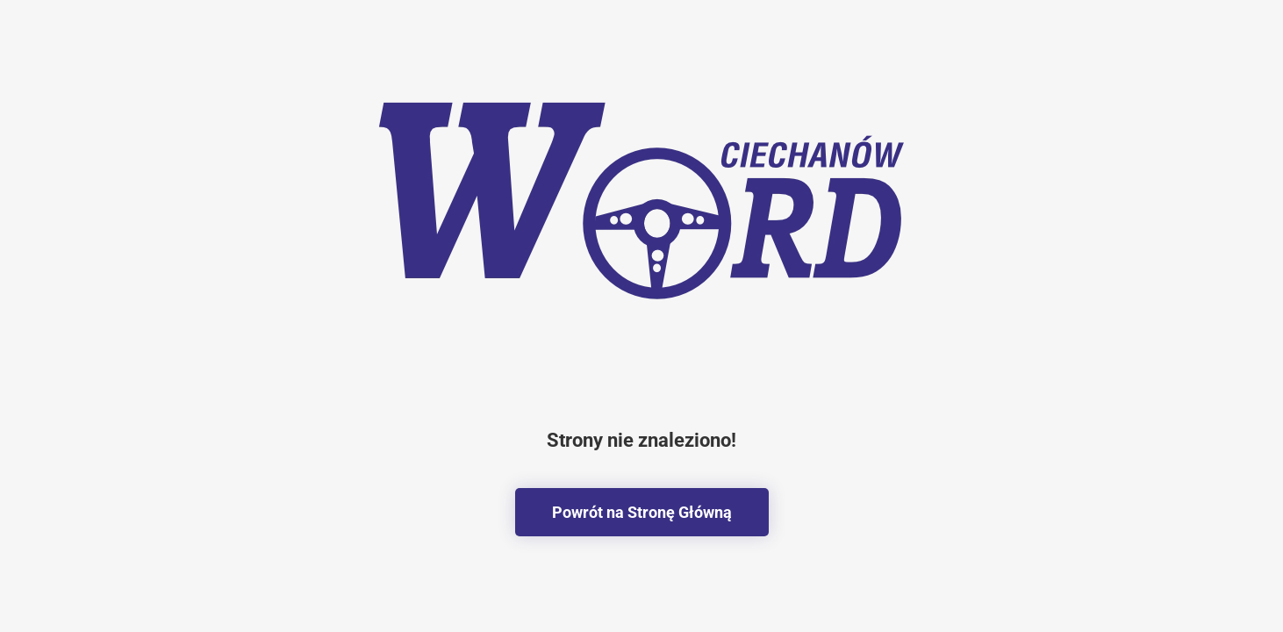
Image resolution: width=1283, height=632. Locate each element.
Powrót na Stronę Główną (642, 512)
